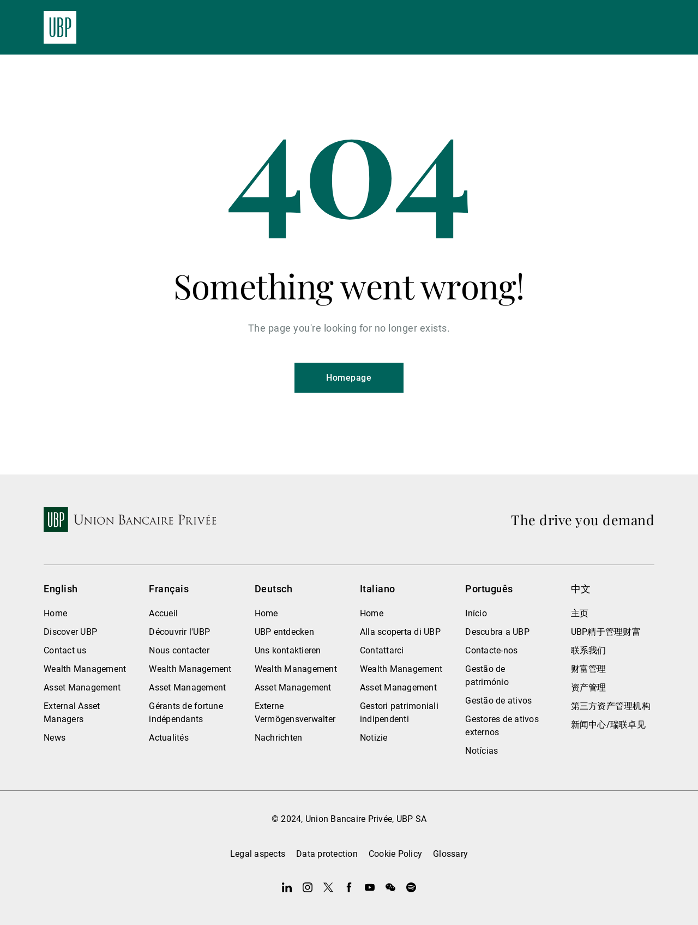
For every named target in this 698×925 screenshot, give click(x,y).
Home (55, 613)
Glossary (450, 854)
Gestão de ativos (498, 700)
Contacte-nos (491, 650)
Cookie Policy (395, 854)
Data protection (327, 854)
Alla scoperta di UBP (400, 632)
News (54, 737)
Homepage (348, 378)
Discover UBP (70, 632)
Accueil (163, 613)
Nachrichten (279, 737)
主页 (580, 613)
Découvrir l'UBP (179, 632)
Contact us (65, 650)
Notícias (481, 751)
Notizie (374, 737)
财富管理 (588, 669)
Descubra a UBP (497, 632)
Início (476, 613)
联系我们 (588, 650)
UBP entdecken (284, 632)
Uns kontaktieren (288, 650)
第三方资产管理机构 (611, 706)
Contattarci (382, 650)
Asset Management (82, 687)
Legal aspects (257, 854)
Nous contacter (179, 650)
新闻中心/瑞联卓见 (608, 724)
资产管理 (588, 687)
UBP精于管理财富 (606, 632)
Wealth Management (85, 669)
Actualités (169, 737)
